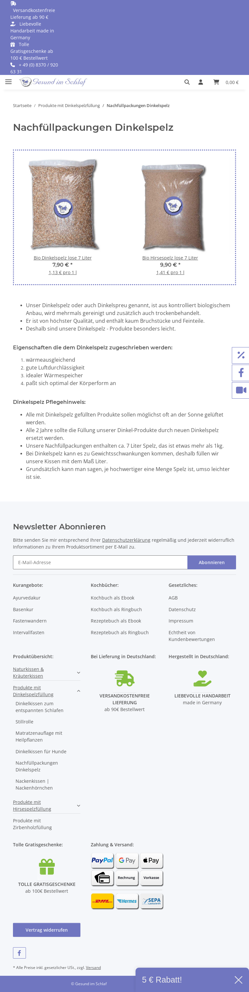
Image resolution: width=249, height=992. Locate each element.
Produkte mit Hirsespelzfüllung (32, 805)
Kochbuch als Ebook (112, 598)
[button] (188, 82)
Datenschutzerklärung (126, 540)
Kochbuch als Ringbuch (116, 609)
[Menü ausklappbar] (8, 79)
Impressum (181, 621)
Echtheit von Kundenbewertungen (192, 635)
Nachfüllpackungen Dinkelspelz (37, 766)
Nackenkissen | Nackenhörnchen (34, 784)
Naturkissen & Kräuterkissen (28, 672)
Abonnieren (212, 562)
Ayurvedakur (27, 598)
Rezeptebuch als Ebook (116, 621)
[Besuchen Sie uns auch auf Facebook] (19, 953)
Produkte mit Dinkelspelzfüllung (33, 690)
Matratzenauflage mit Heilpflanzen (39, 736)
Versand (93, 967)
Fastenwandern (30, 621)
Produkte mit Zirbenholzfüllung (32, 823)
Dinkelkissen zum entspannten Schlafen (40, 706)
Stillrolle (24, 722)
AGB (173, 598)
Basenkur (23, 609)
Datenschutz (182, 609)
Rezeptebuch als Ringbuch (120, 632)
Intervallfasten (28, 632)
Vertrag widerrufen (47, 930)
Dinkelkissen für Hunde (41, 751)
